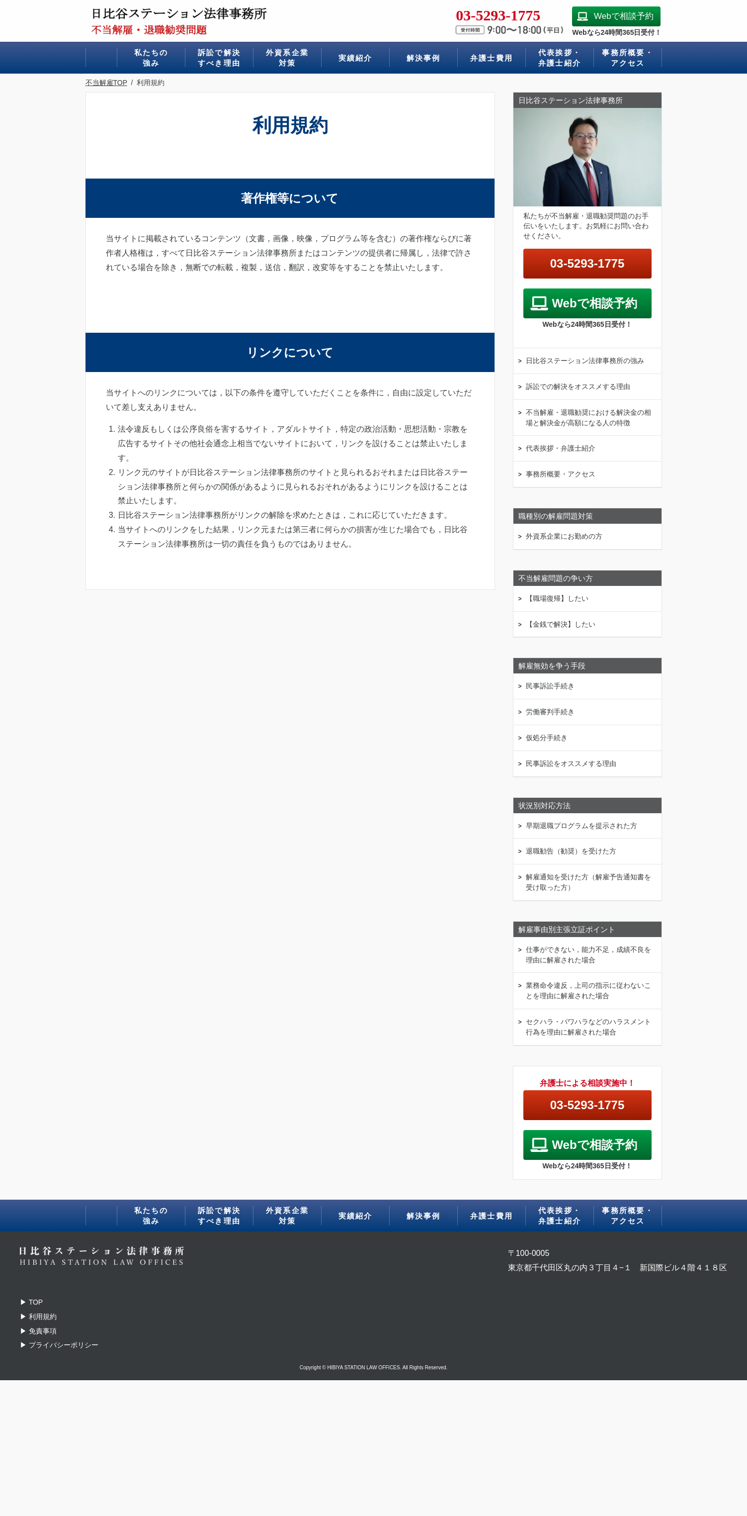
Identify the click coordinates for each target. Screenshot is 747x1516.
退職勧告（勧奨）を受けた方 (571, 851)
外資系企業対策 (287, 57)
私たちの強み (151, 57)
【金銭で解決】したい (560, 624)
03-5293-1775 (587, 263)
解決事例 (424, 58)
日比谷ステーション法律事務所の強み (585, 361)
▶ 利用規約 (38, 1317)
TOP (31, 1302)
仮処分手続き (547, 738)
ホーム (101, 58)
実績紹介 (355, 58)
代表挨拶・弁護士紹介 (559, 57)
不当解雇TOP (106, 83)
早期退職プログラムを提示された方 (581, 826)
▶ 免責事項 (38, 1331)
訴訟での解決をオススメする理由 (578, 386)
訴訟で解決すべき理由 (219, 57)
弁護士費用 (491, 58)
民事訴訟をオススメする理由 (571, 763)
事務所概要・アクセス (628, 57)
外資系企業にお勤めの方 (564, 536)
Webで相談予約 (624, 16)
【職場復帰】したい (557, 598)
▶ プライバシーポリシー (59, 1345)
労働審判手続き (550, 712)
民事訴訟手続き (550, 686)
